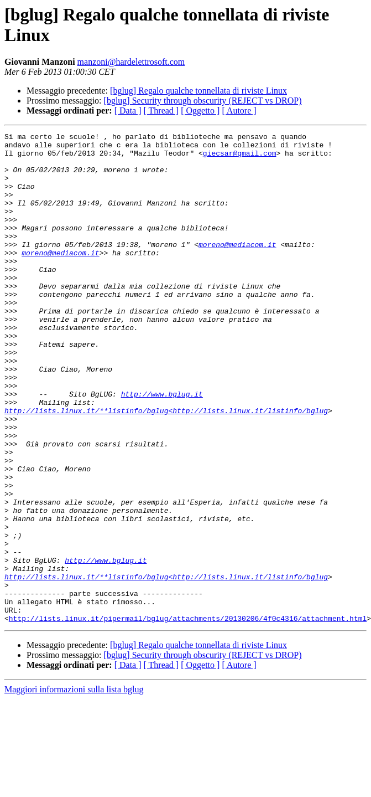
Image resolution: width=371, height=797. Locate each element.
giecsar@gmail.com (239, 158)
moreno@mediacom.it (237, 267)
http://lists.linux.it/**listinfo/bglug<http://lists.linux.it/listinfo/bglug (166, 467)
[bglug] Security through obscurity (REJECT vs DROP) (203, 100)
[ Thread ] (161, 110)
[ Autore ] (239, 110)
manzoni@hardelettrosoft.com (131, 61)
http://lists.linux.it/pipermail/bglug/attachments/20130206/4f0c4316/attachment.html (188, 716)
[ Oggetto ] (200, 110)
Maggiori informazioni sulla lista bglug (74, 787)
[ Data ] (128, 110)
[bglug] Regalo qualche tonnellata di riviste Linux (198, 90)
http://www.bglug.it (162, 447)
